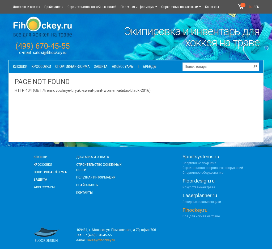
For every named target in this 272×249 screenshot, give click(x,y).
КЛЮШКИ (40, 157)
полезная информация (96, 177)
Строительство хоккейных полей (91, 7)
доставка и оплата (92, 157)
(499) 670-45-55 (42, 46)
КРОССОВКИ (43, 164)
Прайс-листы (53, 7)
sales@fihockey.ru (49, 52)
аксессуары (44, 187)
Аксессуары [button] (123, 66)
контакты (84, 192)
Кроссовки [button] (41, 66)
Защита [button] (101, 66)
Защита (40, 179)
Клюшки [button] (20, 66)
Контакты (212, 7)
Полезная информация (138, 7)
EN (257, 7)
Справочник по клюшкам (179, 7)
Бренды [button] (149, 66)
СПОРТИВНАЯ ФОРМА (50, 172)
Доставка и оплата (26, 7)
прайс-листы (87, 185)
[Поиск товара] (220, 67)
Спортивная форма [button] (72, 66)
